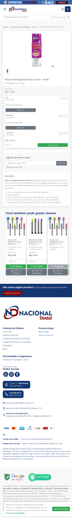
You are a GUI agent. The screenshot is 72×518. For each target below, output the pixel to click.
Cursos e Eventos (46, 335)
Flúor (34, 27)
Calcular (61, 163)
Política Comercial (10, 335)
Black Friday (44, 332)
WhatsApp (7, 346)
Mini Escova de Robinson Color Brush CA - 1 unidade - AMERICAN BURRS (36, 242)
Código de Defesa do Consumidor (17, 342)
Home (5, 27)
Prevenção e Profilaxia (20, 27)
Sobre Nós (7, 332)
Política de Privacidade (15, 513)
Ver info (63, 98)
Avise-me (20, 110)
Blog (5, 349)
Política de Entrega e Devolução (16, 339)
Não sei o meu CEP (14, 167)
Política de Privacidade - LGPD (15, 360)
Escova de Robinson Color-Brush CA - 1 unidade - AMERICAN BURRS (15, 242)
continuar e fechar (61, 509)
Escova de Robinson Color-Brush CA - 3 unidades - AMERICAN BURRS (57, 242)
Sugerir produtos (12, 293)
